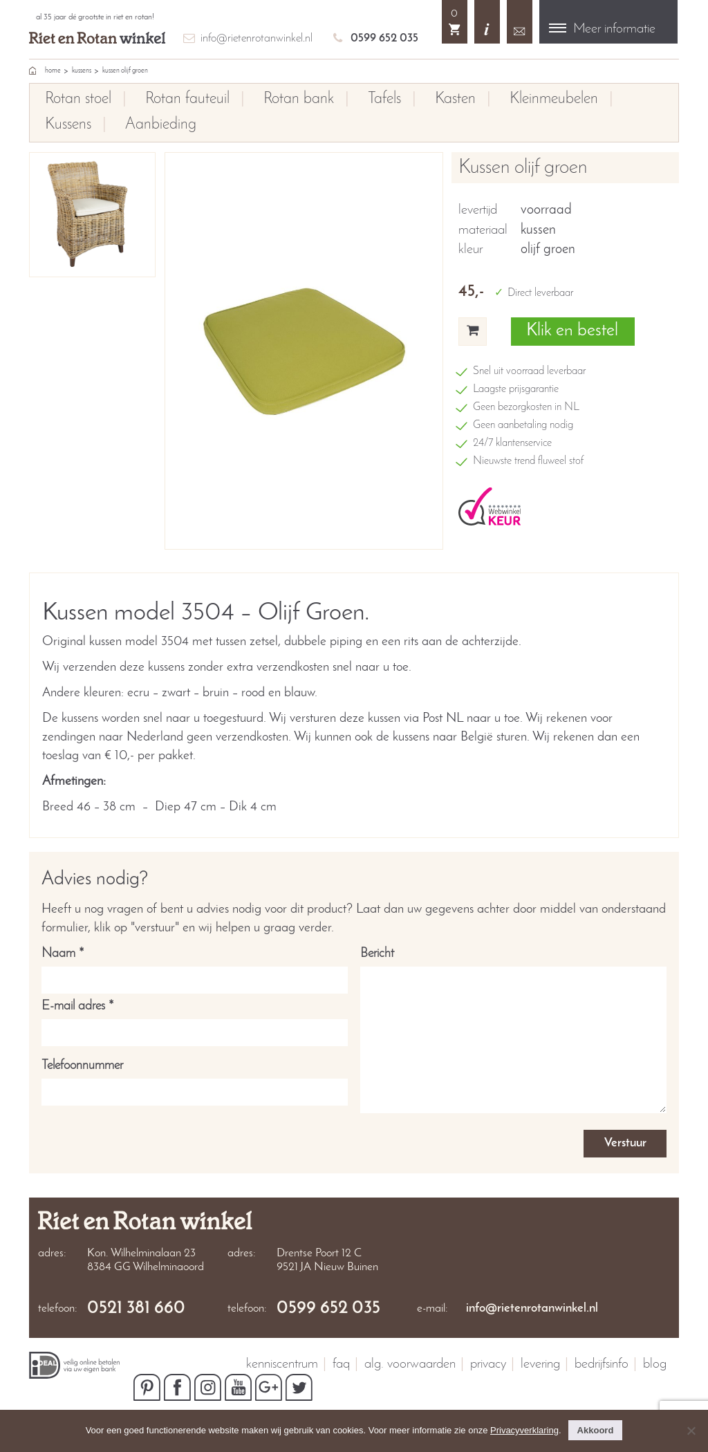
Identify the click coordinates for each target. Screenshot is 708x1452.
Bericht (513, 1032)
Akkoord (595, 1430)
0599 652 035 (384, 38)
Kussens (81, 71)
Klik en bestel (572, 331)
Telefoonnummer (194, 1078)
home (53, 71)
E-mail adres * (194, 1019)
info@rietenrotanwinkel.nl (257, 38)
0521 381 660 (136, 1309)
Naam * (194, 966)
